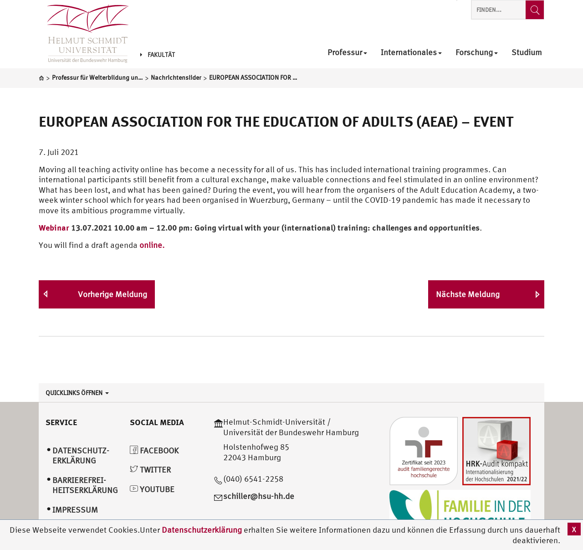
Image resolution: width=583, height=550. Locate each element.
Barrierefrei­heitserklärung (85, 485)
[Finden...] (535, 9)
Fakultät (157, 54)
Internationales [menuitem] (411, 52)
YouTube (152, 489)
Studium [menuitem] (526, 52)
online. (151, 245)
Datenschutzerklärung (202, 530)
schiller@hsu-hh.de (258, 496)
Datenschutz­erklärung (80, 456)
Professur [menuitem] (347, 52)
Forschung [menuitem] (476, 52)
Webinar (54, 227)
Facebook (154, 450)
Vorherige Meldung (112, 294)
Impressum (75, 509)
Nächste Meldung (468, 294)
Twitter (150, 469)
